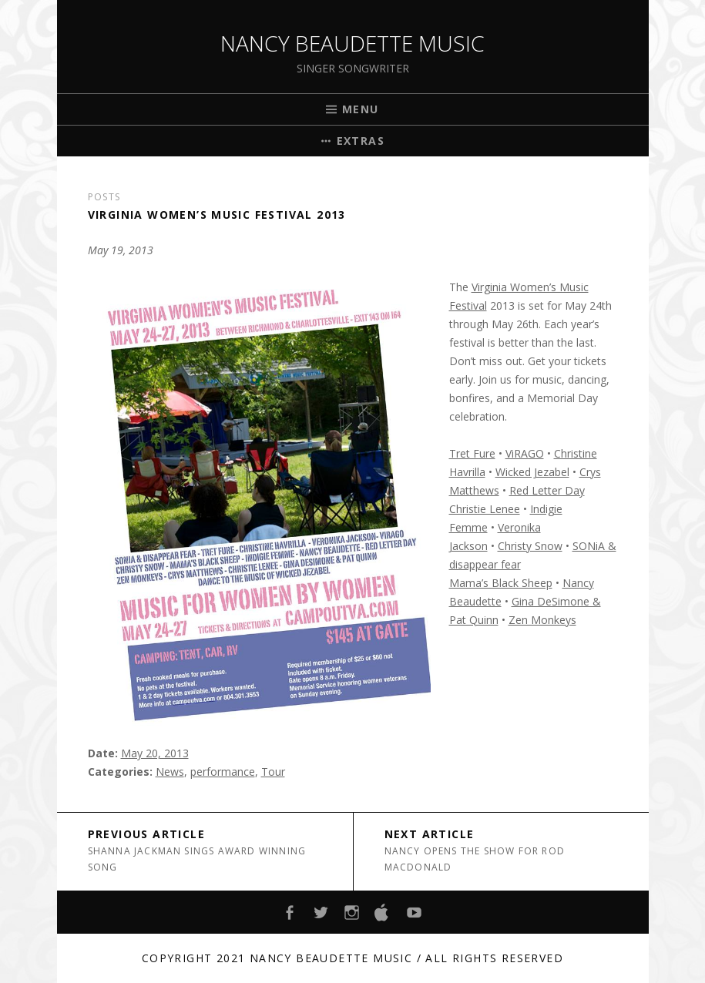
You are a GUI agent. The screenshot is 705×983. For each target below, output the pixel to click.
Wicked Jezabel (532, 472)
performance (222, 771)
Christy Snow (530, 545)
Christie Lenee (484, 509)
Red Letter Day (547, 490)
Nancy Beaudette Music (352, 43)
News (170, 771)
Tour (273, 771)
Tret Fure (472, 453)
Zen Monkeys (542, 619)
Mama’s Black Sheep (500, 582)
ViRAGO (524, 453)
